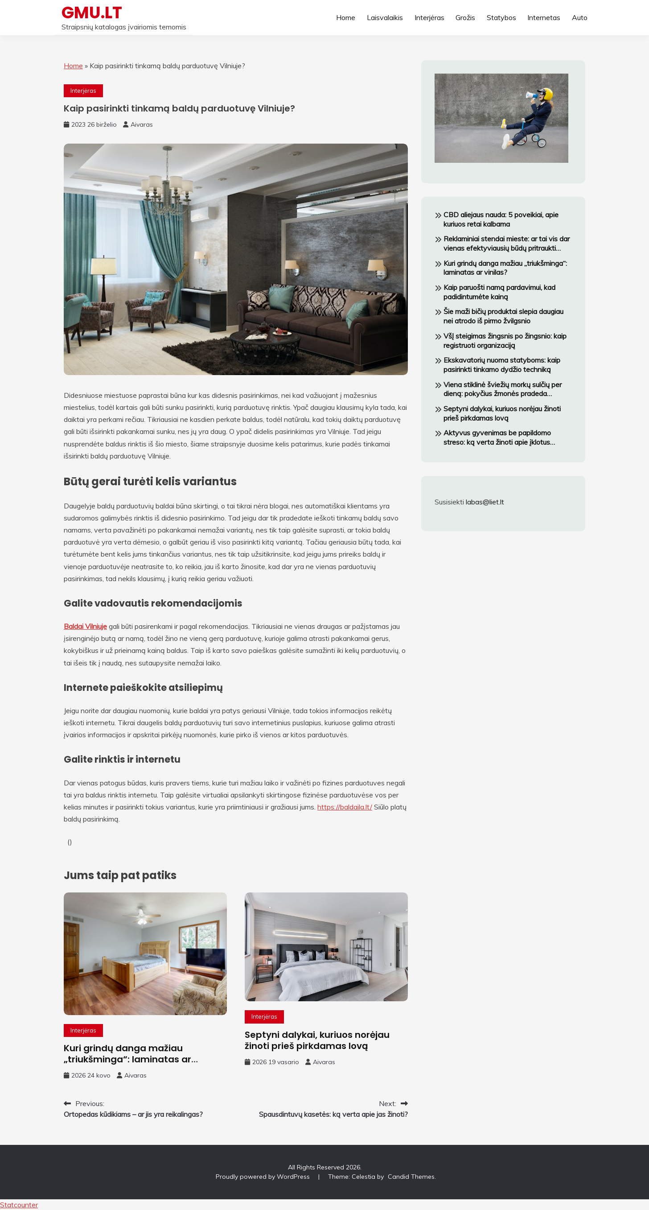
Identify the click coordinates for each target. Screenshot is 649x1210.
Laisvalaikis (385, 17)
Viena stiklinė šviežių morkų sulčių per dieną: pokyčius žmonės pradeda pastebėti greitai (503, 389)
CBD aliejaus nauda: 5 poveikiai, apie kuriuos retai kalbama (501, 219)
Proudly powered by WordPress (264, 1177)
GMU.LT (92, 12)
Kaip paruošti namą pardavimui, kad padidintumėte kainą (499, 292)
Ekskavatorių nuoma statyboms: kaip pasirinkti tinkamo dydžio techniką (502, 364)
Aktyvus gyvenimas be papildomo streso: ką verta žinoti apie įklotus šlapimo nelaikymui (497, 437)
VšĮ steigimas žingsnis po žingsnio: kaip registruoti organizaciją (505, 340)
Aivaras (142, 124)
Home (345, 17)
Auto (579, 17)
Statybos (501, 17)
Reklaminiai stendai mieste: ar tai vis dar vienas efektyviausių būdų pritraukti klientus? (507, 243)
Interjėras (429, 17)
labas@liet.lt (485, 501)
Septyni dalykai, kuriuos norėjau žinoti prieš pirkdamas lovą (317, 1040)
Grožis (465, 17)
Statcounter (19, 1204)
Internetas (543, 17)
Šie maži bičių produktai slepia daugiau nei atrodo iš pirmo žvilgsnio (503, 316)
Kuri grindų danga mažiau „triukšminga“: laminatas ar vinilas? (127, 1059)
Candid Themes (411, 1177)
